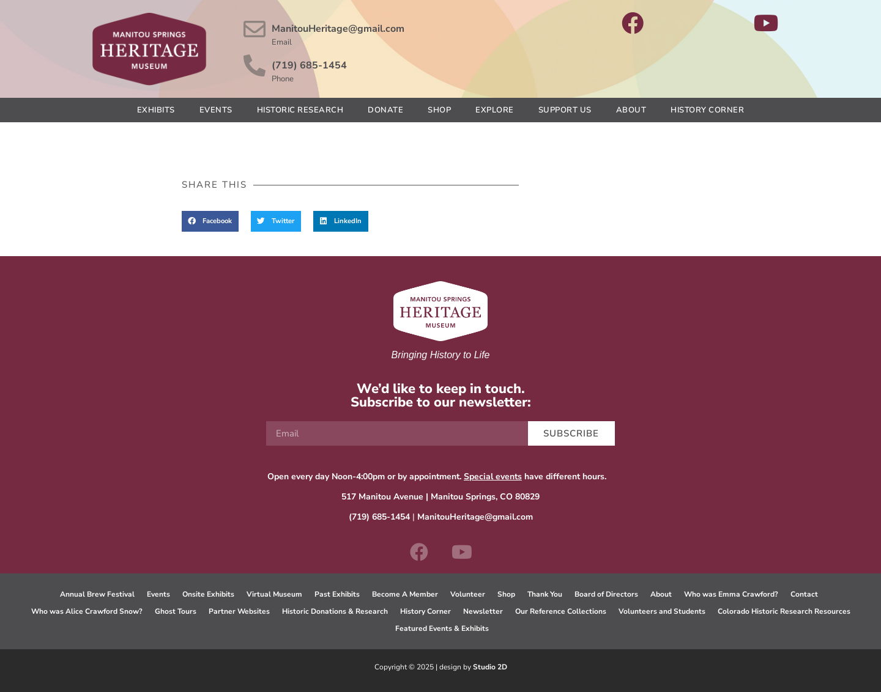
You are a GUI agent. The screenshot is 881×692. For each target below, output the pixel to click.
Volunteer (467, 594)
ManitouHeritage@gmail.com (338, 28)
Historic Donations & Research (335, 611)
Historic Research (300, 110)
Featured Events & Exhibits (442, 628)
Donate (385, 110)
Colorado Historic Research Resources (784, 611)
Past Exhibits (337, 594)
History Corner (707, 110)
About (631, 110)
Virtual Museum (274, 594)
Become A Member (405, 594)
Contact (804, 594)
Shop (439, 110)
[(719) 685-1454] (254, 66)
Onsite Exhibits (208, 594)
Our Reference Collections (560, 611)
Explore (494, 110)
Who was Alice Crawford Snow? (87, 611)
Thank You (544, 594)
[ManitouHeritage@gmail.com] (254, 29)
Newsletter (483, 611)
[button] (210, 221)
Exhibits (156, 110)
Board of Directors (606, 594)
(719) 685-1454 (309, 65)
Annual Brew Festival (97, 594)
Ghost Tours (175, 611)
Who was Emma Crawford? (731, 594)
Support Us (565, 110)
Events (215, 110)
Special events (493, 476)
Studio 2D (490, 667)
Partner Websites (239, 611)
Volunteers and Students (662, 611)
